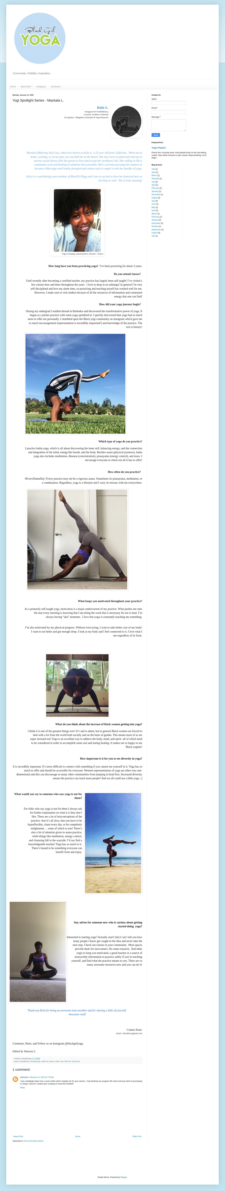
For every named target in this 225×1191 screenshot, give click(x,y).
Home (13, 86)
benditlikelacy (25, 1061)
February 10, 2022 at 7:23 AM (41, 1077)
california (44, 1061)
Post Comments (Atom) (33, 1141)
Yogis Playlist (159, 148)
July (153, 169)
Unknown (24, 1077)
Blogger (123, 1177)
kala (62, 1061)
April (153, 172)
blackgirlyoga (35, 1061)
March (154, 175)
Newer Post (18, 1136)
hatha (57, 1061)
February (155, 178)
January (155, 191)
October (155, 226)
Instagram (41, 86)
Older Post (136, 1136)
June (154, 204)
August (154, 198)
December (156, 194)
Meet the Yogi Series (72, 1061)
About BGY (25, 86)
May (153, 207)
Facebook (55, 86)
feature (51, 1061)
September (156, 230)
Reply (22, 1087)
